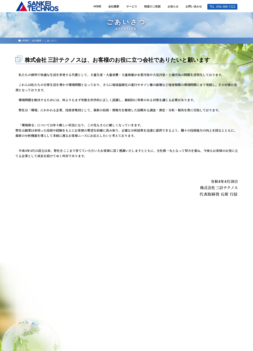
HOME (28, 279)
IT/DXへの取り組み (30, 246)
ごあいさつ (25, 231)
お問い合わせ (121, 279)
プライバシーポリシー (31, 254)
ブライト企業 (26, 239)
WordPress (93, 343)
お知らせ (49, 279)
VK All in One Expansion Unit (167, 343)
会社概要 (26, 224)
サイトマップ (189, 279)
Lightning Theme (125, 343)
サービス (95, 279)
